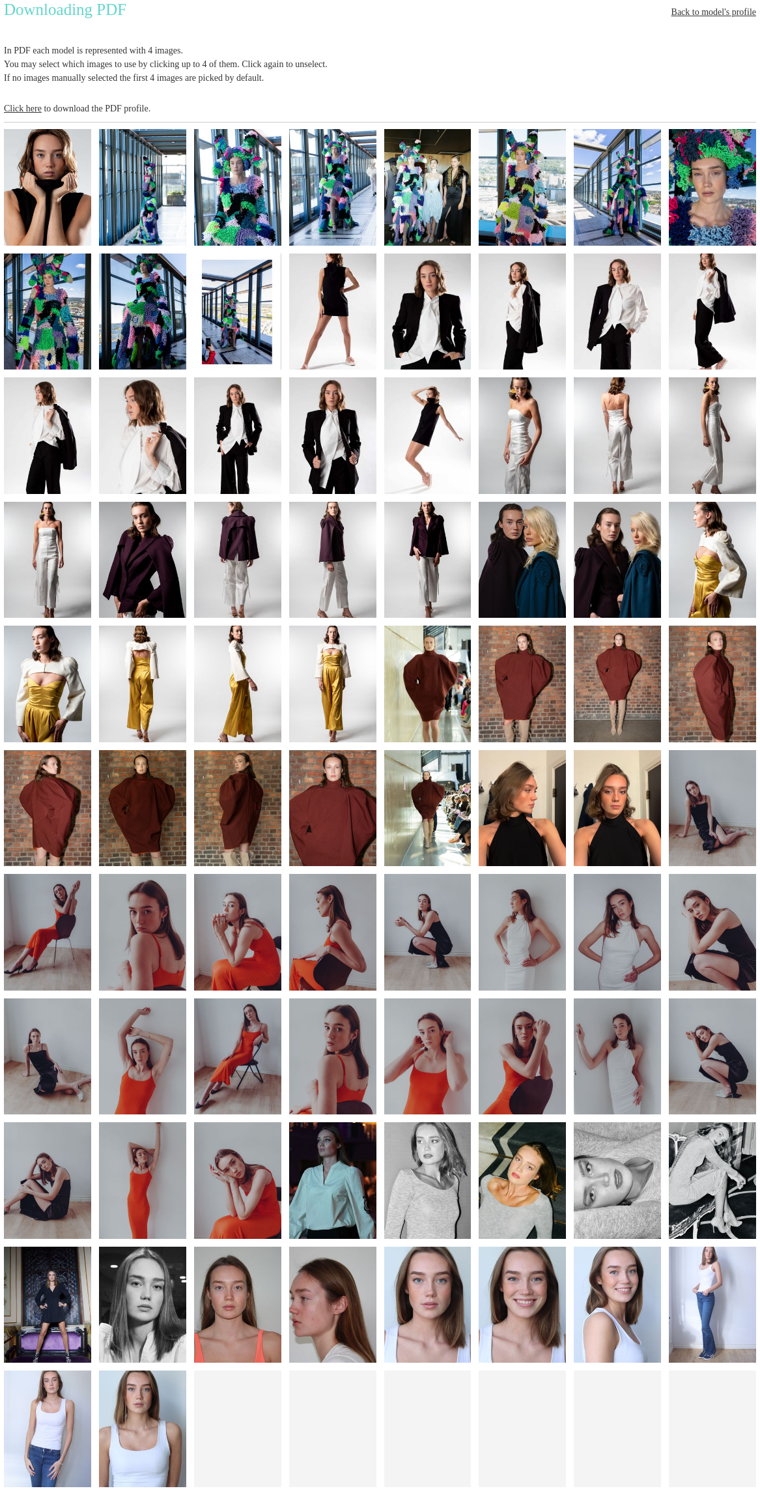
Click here (23, 108)
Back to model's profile (713, 12)
